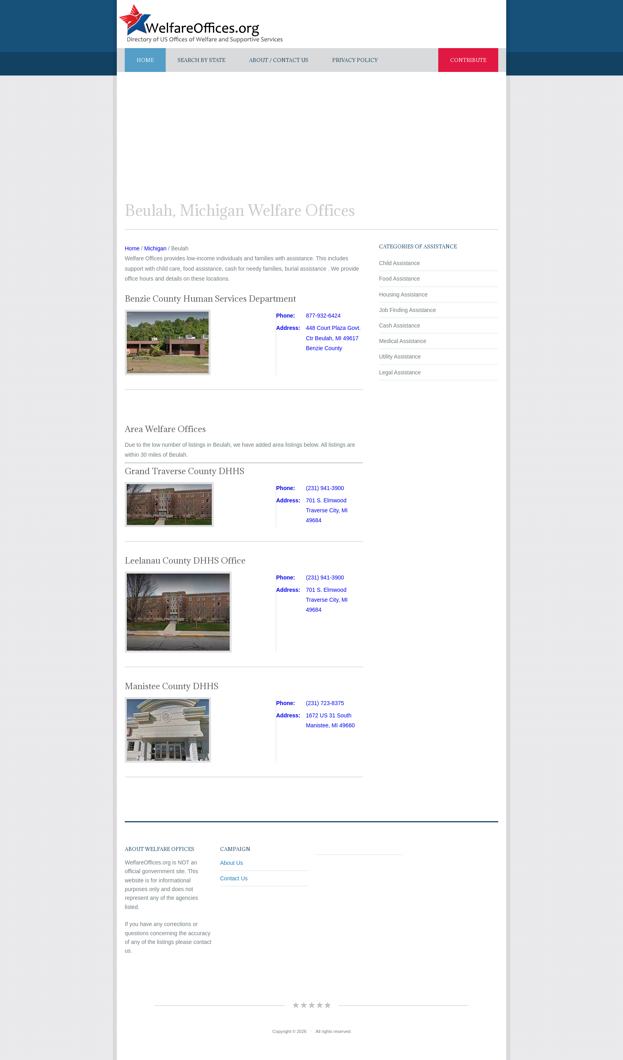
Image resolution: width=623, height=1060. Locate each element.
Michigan (155, 248)
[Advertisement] (311, 131)
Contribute (468, 60)
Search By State (201, 60)
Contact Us (234, 878)
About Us (231, 863)
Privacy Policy (355, 60)
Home (145, 60)
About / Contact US (278, 60)
